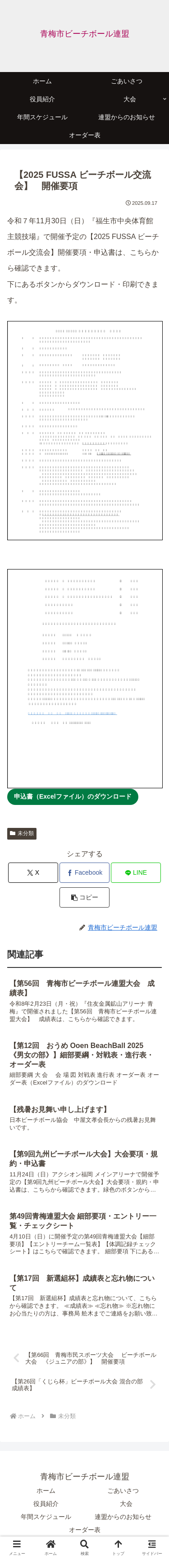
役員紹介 (46, 1503)
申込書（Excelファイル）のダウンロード (73, 796)
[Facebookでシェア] (84, 873)
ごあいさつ (123, 1490)
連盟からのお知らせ (123, 1516)
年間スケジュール (46, 1516)
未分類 (22, 833)
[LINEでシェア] (136, 873)
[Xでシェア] (33, 873)
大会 (126, 1503)
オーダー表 (84, 1529)
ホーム (46, 1490)
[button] (84, 897)
